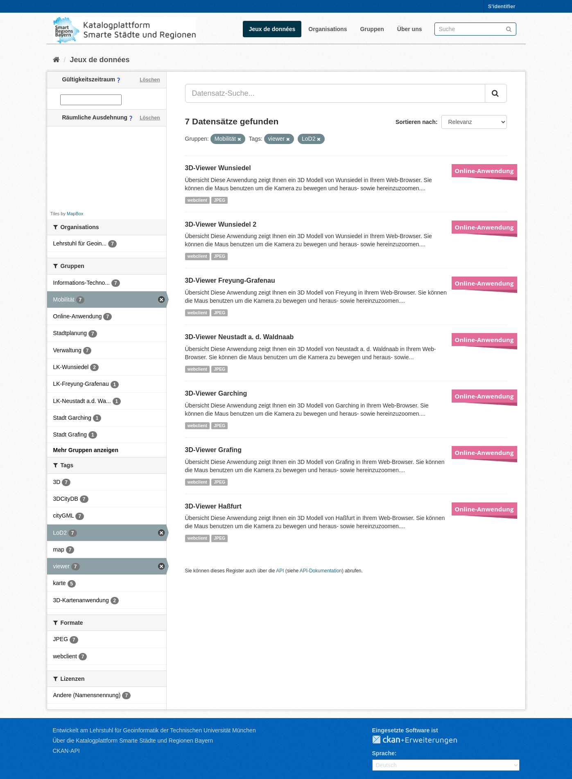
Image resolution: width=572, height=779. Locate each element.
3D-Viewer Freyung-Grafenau (230, 280)
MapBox (75, 213)
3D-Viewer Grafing (213, 449)
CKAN (421, 740)
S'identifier (501, 6)
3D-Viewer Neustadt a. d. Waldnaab (239, 336)
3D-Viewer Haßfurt (213, 506)
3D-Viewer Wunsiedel (218, 167)
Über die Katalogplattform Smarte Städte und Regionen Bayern (133, 740)
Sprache (383, 753)
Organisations (327, 29)
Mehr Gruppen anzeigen (85, 450)
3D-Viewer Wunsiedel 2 (221, 224)
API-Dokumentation (321, 571)
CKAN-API (66, 750)
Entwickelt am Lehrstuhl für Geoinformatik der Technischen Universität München (154, 730)
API (280, 571)
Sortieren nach (416, 122)
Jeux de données (272, 29)
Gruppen (372, 29)
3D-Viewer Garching (216, 393)
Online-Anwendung (484, 171)
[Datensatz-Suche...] (335, 93)
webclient (197, 200)
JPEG (219, 200)
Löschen (150, 80)
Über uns (409, 29)
